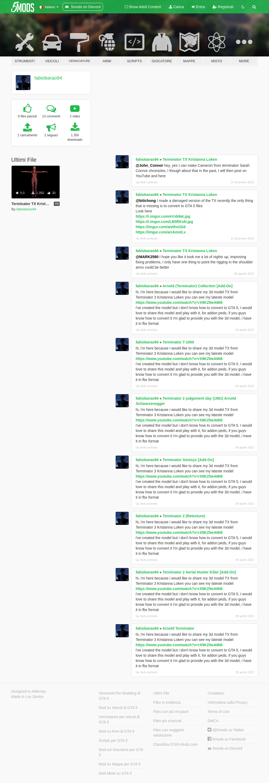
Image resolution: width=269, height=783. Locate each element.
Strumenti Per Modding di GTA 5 (119, 696)
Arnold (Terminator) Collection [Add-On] (198, 286)
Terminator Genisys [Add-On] (188, 460)
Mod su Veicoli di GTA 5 (118, 708)
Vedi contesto (146, 182)
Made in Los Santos (27, 697)
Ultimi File (161, 693)
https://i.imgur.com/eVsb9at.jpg (163, 216)
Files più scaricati (167, 721)
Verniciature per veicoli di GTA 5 (119, 719)
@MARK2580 (147, 257)
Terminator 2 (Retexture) (184, 516)
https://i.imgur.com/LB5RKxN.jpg (164, 222)
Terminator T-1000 (178, 342)
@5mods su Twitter (226, 730)
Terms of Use (218, 711)
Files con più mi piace (171, 711)
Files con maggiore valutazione (168, 732)
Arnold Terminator (178, 628)
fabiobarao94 (48, 78)
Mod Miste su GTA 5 (115, 773)
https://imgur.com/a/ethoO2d (160, 227)
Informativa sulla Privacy (227, 702)
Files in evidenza (166, 702)
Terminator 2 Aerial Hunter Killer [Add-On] (199, 572)
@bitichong (146, 201)
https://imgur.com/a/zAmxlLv (161, 232)
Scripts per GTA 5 (113, 740)
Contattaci (216, 693)
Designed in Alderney (28, 691)
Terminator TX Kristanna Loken (190, 159)
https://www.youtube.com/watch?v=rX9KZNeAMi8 (179, 302)
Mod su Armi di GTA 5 (116, 731)
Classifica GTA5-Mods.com (175, 744)
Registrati (223, 7)
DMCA (213, 721)
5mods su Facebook (227, 739)
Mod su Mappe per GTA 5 (120, 764)
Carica (176, 7)
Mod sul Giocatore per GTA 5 (121, 752)
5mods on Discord (225, 748)
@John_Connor (149, 165)
